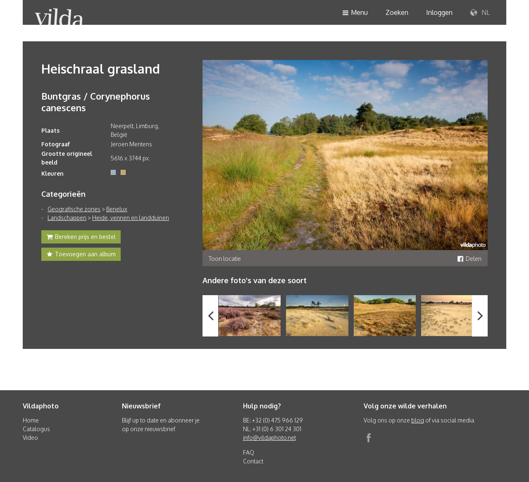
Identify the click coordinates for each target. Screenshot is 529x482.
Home (31, 420)
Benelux (116, 208)
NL (480, 12)
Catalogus (36, 428)
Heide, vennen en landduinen (130, 217)
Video (30, 437)
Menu (355, 13)
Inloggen (439, 12)
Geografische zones (74, 208)
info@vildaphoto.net (269, 437)
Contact (253, 461)
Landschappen (67, 217)
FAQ (248, 452)
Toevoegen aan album (81, 255)
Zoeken (397, 12)
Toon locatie (225, 258)
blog (417, 420)
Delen (469, 258)
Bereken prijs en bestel (81, 237)
